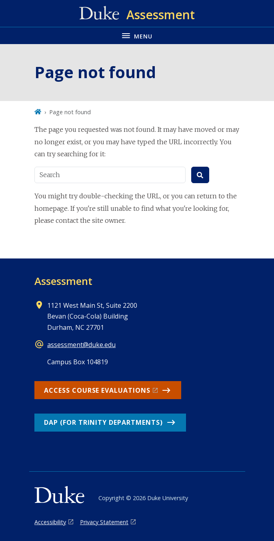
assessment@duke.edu (81, 344)
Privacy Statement (104, 522)
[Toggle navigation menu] (137, 35)
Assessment (63, 281)
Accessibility (50, 522)
